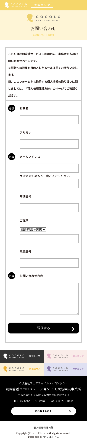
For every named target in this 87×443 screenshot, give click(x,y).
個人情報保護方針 (43, 427)
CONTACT (53, 411)
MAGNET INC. (51, 436)
